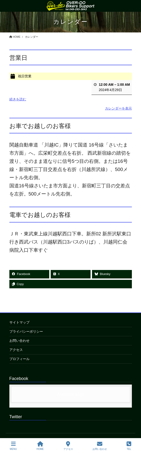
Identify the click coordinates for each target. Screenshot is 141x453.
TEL (129, 445)
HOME (40, 445)
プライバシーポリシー (26, 331)
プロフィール (19, 359)
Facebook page (70, 394)
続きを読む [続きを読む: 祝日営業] (17, 99)
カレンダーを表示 (118, 108)
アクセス (16, 350)
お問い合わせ (19, 341)
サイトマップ (19, 322)
